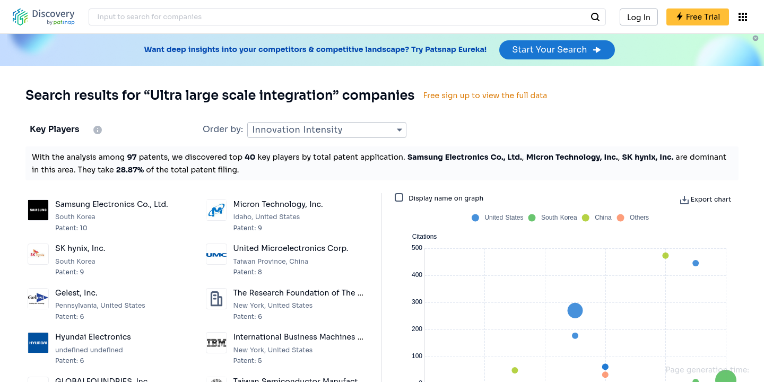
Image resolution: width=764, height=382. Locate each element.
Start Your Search (557, 49)
